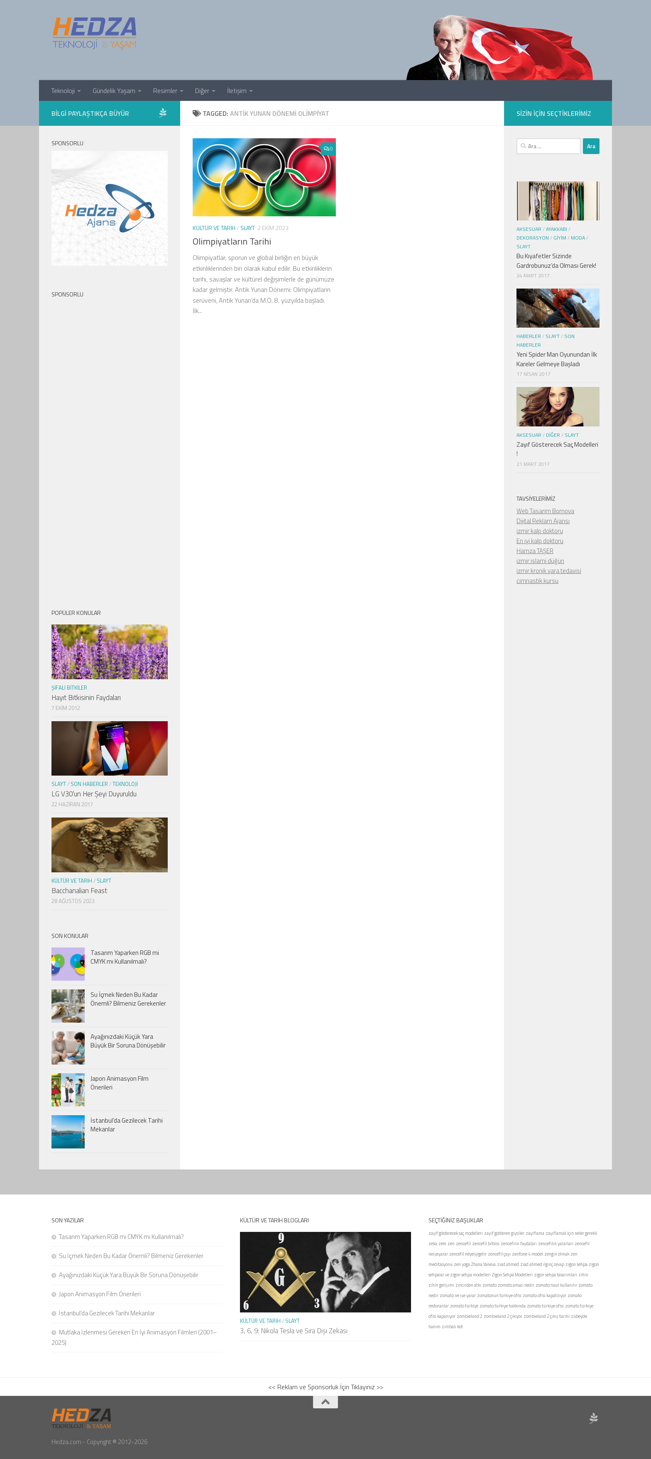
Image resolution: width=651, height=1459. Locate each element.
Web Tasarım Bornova (545, 511)
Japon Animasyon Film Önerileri (120, 1083)
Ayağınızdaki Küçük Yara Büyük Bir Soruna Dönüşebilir (128, 1041)
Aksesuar (528, 229)
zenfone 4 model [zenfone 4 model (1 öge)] (527, 1254)
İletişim (237, 90)
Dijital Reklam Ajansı (543, 521)
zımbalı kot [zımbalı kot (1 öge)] (452, 1326)
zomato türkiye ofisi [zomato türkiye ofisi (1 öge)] (545, 1305)
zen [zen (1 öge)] (451, 1243)
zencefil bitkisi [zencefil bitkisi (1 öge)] (485, 1243)
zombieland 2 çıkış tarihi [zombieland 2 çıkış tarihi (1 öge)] (547, 1316)
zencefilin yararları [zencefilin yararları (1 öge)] (555, 1243)
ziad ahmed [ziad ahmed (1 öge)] (508, 1264)
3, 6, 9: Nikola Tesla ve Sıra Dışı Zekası (294, 1330)
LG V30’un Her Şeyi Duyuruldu (94, 793)
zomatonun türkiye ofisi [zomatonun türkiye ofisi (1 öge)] (499, 1295)
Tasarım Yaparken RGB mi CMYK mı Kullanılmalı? (125, 957)
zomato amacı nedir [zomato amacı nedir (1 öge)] (516, 1285)
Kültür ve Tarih (214, 227)
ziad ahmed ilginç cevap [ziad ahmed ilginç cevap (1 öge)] (542, 1264)
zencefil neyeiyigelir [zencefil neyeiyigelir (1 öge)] (468, 1254)
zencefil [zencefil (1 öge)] (463, 1243)
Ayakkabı (556, 229)
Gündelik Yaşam (114, 90)
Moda (578, 238)
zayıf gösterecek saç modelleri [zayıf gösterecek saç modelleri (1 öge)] (455, 1233)
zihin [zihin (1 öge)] (583, 1274)
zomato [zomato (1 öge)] (489, 1285)
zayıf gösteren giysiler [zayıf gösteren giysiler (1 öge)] (504, 1233)
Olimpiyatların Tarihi (232, 241)
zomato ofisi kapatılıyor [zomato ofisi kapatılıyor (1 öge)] (544, 1295)
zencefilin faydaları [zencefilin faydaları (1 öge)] (519, 1243)
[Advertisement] (109, 446)
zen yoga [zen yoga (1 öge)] (462, 1264)
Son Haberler (89, 784)
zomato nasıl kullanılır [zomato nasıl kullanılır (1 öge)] (556, 1285)
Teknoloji (63, 90)
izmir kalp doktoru (539, 531)
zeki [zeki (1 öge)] (442, 1243)
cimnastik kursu (537, 580)
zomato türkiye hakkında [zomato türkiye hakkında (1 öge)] (503, 1305)
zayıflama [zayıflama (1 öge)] (535, 1233)
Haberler (528, 336)
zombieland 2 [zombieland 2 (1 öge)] (469, 1316)
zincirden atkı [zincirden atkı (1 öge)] (468, 1285)
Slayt (247, 227)
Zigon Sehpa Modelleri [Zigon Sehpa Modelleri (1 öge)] (512, 1274)
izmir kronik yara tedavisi (548, 570)
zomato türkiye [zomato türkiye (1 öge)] (464, 1305)
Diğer (202, 90)
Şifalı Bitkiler (69, 687)
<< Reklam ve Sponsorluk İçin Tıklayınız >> (325, 1387)
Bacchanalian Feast (79, 890)
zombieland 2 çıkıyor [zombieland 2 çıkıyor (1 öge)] (503, 1316)
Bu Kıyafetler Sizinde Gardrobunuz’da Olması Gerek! (556, 260)
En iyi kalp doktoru (539, 541)
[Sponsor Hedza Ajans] (163, 113)
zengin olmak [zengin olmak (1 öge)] (556, 1254)
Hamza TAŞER (534, 551)
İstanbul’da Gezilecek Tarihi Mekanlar (127, 1125)
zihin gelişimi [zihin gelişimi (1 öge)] (441, 1285)
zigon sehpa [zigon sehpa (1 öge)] (576, 1264)
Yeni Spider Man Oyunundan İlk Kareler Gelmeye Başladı (556, 359)
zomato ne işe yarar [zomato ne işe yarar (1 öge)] (458, 1295)
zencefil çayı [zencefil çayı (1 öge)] (499, 1254)
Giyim (559, 238)
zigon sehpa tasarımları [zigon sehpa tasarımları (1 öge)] (555, 1274)
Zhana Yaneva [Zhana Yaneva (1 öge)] (483, 1264)
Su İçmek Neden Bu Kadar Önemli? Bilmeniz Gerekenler (128, 999)
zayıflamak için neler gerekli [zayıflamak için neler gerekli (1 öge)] (571, 1233)
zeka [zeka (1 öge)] (432, 1243)
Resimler (165, 90)
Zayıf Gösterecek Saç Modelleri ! (557, 449)
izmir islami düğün (540, 560)
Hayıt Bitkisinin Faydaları (86, 697)
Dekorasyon (532, 238)
